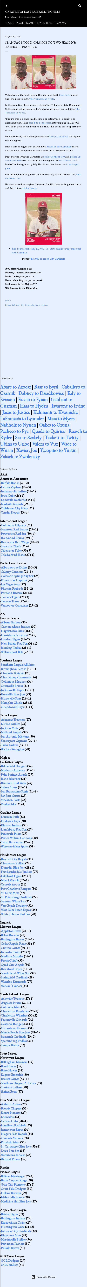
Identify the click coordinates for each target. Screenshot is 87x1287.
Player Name (24, 22)
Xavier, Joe (26, 450)
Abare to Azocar (15, 387)
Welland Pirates (10, 1159)
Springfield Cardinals (14, 977)
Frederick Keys (10, 821)
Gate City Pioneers (13, 1184)
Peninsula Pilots (11, 834)
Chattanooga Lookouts (16, 677)
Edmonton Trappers (14, 580)
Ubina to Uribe (14, 444)
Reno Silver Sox (10, 779)
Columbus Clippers (13, 525)
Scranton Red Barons (14, 529)
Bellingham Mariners (14, 1062)
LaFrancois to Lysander (22, 418)
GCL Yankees (9, 1265)
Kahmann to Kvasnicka (55, 412)
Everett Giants (10, 1079)
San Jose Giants (10, 795)
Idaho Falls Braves (12, 1197)
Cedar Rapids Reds (13, 943)
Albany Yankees (11, 622)
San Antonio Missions (15, 736)
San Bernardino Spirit (14, 791)
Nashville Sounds (12, 504)
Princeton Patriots (12, 1243)
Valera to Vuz (45, 444)
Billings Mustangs (12, 1176)
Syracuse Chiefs (11, 546)
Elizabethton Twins (13, 1222)
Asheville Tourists (12, 998)
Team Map (59, 22)
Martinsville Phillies (13, 1239)
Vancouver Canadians (14, 605)
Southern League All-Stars (17, 664)
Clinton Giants (10, 948)
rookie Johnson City (54, 156)
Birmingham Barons (13, 669)
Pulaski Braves (10, 1248)
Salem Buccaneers (12, 842)
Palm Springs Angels (14, 774)
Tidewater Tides (11, 550)
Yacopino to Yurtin (58, 450)
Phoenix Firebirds (12, 588)
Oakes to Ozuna (54, 425)
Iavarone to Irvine (68, 406)
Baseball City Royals (14, 859)
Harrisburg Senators (14, 635)
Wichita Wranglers (12, 749)
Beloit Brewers (10, 935)
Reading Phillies (11, 648)
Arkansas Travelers (13, 719)
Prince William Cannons (16, 838)
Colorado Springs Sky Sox (17, 576)
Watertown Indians (13, 1155)
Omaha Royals (10, 512)
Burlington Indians (13, 1218)
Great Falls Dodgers (13, 1189)
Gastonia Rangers (12, 1024)
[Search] (80, 5)
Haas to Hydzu (34, 406)
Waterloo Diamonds (13, 981)
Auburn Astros (11, 1104)
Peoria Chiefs (9, 960)
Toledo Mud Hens (13, 555)
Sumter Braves (10, 1045)
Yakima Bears (9, 1091)
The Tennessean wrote (41, 98)
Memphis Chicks (11, 702)
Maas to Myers (60, 418)
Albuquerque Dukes (14, 567)
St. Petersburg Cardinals (16, 897)
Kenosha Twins (10, 952)
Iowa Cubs (8, 495)
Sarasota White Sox (13, 901)
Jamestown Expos (12, 1129)
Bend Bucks (8, 1066)
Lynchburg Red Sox (14, 829)
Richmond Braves (12, 538)
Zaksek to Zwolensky (20, 456)
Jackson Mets (9, 728)
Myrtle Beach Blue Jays (15, 1032)
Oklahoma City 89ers (14, 508)
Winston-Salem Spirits (14, 846)
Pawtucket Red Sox (13, 533)
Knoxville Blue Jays (13, 694)
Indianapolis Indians (14, 491)
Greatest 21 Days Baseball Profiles (32, 11)
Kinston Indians (11, 825)
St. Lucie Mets (10, 893)
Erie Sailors (7, 1117)
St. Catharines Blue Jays (16, 1146)
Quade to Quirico (48, 431)
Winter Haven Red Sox (15, 914)
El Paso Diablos (10, 724)
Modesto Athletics (13, 770)
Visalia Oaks (8, 804)
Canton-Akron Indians (15, 626)
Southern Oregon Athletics (18, 1083)
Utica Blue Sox (10, 1150)
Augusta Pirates (11, 1003)
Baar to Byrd (46, 387)
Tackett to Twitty (61, 437)
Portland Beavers (11, 593)
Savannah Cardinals (13, 1036)
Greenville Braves (12, 686)
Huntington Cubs (12, 1227)
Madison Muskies (12, 956)
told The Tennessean (40, 122)
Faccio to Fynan (33, 399)
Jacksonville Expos (12, 690)
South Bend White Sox (15, 973)
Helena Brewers (11, 1193)
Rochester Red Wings (15, 542)
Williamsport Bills (12, 652)
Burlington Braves (12, 939)
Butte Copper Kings (14, 1180)
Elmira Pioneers (10, 1112)
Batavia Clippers (11, 1108)
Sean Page (64, 94)
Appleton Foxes (11, 931)
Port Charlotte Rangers (16, 888)
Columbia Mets (10, 1007)
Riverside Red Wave (13, 783)
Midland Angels (11, 732)
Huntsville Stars (11, 698)
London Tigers (10, 639)
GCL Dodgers (10, 1260)
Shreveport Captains (14, 741)
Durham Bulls (10, 817)
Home (9, 22)
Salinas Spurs (9, 787)
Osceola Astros (10, 884)
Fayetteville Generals (14, 1019)
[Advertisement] (43, 338)
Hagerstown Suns (12, 631)
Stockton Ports (10, 800)
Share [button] (8, 300)
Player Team (42, 22)
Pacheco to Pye (14, 431)
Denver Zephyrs (11, 487)
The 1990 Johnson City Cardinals (47, 258)
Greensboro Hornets (14, 1028)
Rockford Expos (11, 969)
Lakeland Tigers (11, 876)
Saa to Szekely (28, 437)
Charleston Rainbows (15, 1011)
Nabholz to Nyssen (18, 425)
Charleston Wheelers (14, 1015)
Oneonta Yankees (12, 1138)
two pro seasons (58, 136)
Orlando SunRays (12, 707)
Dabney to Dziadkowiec (41, 393)
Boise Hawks (9, 1070)
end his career (29, 188)
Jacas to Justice (16, 412)
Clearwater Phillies (13, 863)
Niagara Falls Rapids (14, 1134)
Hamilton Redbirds (13, 1125)
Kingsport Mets (11, 1235)
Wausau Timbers (11, 986)
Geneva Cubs (9, 1121)
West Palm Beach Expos (16, 910)
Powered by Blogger (43, 1277)
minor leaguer (41, 305)
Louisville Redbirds (13, 500)
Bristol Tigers (9, 1214)
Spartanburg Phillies (14, 1041)
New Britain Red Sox (14, 643)
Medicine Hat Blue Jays (16, 1201)
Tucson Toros (10, 601)
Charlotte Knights (12, 673)
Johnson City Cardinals (23, 305)
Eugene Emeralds (12, 1074)
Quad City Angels (12, 965)
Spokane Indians (11, 1087)
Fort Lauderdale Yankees (16, 872)
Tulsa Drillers (9, 745)
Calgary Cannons (12, 571)
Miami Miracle (10, 880)
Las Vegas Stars (10, 584)
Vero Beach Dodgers (14, 905)
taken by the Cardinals (59, 146)
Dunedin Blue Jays (13, 867)
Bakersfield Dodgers (14, 766)
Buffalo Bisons (10, 483)
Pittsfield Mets (10, 1142)
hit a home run (67, 160)
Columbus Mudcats (14, 681)
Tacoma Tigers (10, 597)
